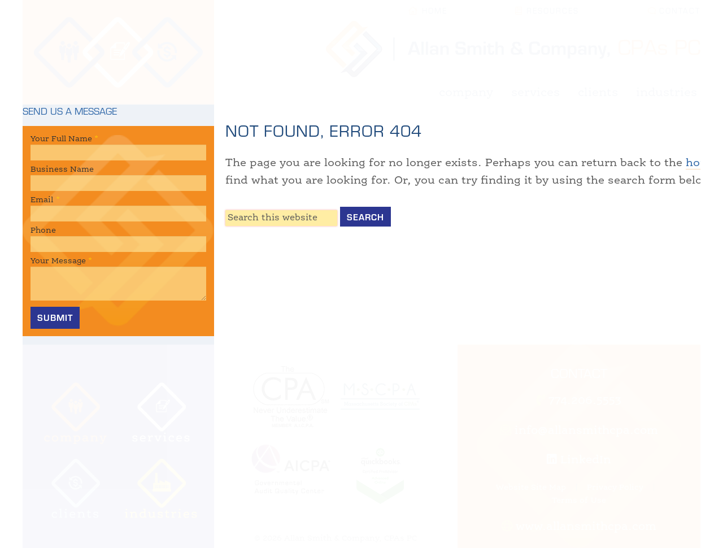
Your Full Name (64, 139)
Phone (43, 230)
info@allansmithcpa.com (579, 431)
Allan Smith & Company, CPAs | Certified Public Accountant (118, 52)
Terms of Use (579, 500)
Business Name (62, 169)
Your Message (61, 261)
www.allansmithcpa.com (579, 527)
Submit (55, 317)
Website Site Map (531, 488)
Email (45, 200)
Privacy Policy (615, 488)
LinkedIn (579, 460)
